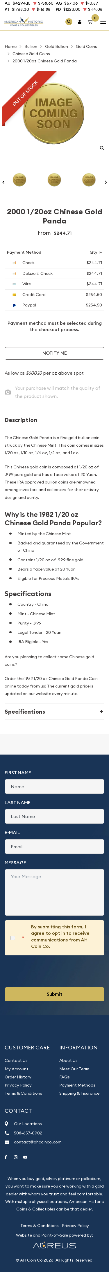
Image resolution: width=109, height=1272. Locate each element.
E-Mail (12, 832)
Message (15, 863)
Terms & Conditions (23, 1093)
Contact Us (16, 1060)
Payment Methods (77, 1085)
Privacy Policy (18, 1085)
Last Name (18, 803)
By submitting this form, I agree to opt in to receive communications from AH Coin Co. (60, 936)
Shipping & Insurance (79, 1093)
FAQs (64, 1077)
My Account (16, 1068)
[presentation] (49, 971)
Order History (18, 1077)
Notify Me (54, 353)
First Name (18, 773)
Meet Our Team (74, 1068)
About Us (68, 1060)
